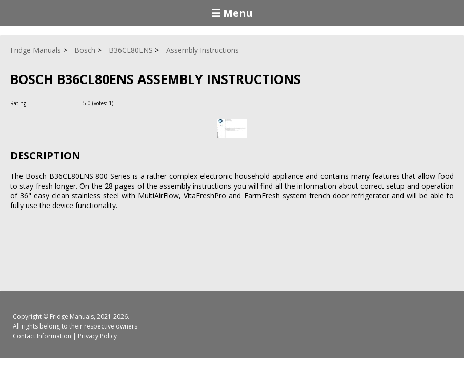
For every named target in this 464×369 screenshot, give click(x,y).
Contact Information (42, 336)
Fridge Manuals (72, 316)
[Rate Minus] (135, 102)
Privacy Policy (97, 336)
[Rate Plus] (122, 102)
